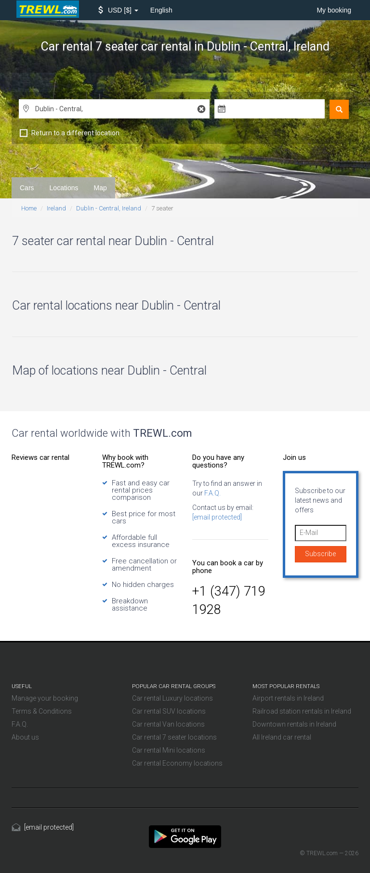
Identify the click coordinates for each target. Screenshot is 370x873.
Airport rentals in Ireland (288, 698)
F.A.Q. (212, 493)
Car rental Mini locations (168, 750)
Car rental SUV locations (169, 711)
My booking (334, 10)
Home (29, 208)
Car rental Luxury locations (172, 698)
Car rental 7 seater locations (174, 737)
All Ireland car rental (281, 737)
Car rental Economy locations (177, 763)
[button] (118, 10)
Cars (27, 188)
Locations (64, 188)
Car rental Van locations (168, 724)
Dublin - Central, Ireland (108, 208)
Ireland (56, 208)
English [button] (161, 10)
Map (100, 188)
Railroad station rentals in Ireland (301, 711)
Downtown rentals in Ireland (294, 724)
